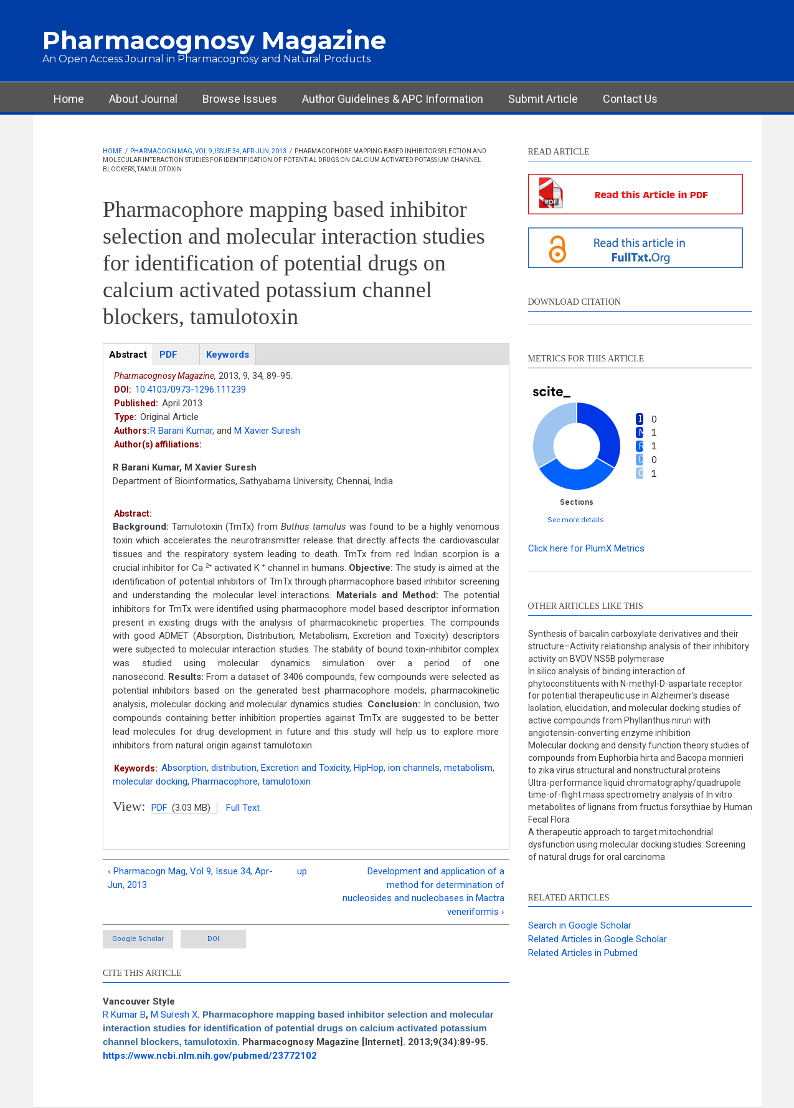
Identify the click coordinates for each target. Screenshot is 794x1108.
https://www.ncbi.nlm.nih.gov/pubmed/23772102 (210, 1055)
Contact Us (630, 98)
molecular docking (150, 781)
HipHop (369, 767)
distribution (234, 767)
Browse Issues (239, 98)
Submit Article (543, 98)
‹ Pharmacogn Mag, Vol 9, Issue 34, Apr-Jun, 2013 (190, 878)
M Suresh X (174, 1014)
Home (69, 98)
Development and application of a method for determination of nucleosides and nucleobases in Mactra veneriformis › (423, 892)
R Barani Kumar (181, 430)
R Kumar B (124, 1014)
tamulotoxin (286, 781)
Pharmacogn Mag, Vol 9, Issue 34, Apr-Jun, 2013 (208, 151)
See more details (575, 519)
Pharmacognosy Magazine (214, 40)
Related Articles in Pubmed (583, 952)
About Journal (143, 98)
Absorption (184, 767)
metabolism (468, 767)
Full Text (243, 807)
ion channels (414, 767)
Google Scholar (138, 939)
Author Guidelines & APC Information (392, 98)
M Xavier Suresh (267, 430)
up (302, 871)
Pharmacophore (225, 781)
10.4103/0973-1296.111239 (190, 389)
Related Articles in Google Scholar (597, 939)
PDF (159, 807)
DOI (213, 939)
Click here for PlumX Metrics (586, 548)
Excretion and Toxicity (305, 767)
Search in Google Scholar (579, 925)
